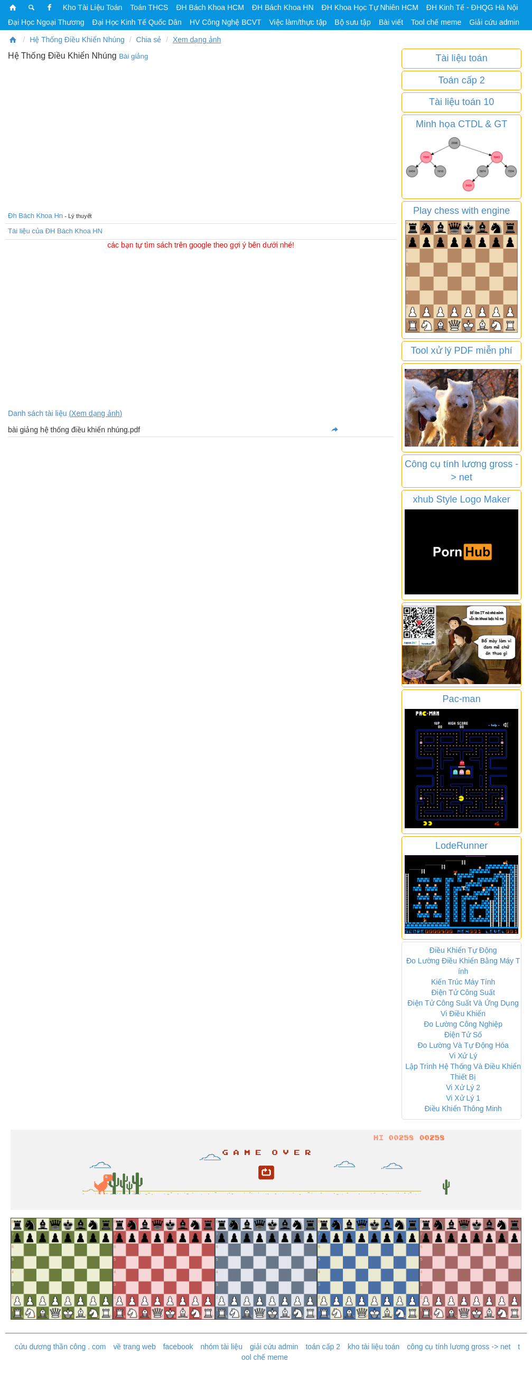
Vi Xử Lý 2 (463, 1087)
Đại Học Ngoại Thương (46, 22)
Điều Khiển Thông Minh (462, 1108)
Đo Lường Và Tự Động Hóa (463, 1045)
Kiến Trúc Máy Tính (463, 982)
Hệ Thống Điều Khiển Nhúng (77, 39)
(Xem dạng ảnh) (95, 413)
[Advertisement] (201, 135)
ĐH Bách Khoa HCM (210, 7)
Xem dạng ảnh (197, 39)
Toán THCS (149, 7)
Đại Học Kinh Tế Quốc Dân (136, 22)
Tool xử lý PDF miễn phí (461, 350)
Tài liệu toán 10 (461, 102)
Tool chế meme (436, 22)
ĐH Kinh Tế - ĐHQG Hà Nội (472, 7)
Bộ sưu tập (352, 22)
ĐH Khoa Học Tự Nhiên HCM (370, 7)
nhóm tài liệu (221, 1346)
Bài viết (391, 22)
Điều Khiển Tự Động (463, 950)
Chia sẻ (149, 39)
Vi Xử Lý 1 (463, 1098)
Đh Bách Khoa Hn (35, 216)
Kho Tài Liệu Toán (93, 7)
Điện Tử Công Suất (462, 992)
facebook (178, 1346)
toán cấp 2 (322, 1346)
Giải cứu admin (494, 22)
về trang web (134, 1346)
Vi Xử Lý (463, 1056)
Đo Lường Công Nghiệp (463, 1024)
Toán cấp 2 (461, 80)
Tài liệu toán (462, 58)
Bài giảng (133, 56)
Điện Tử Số (463, 1034)
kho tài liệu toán (373, 1346)
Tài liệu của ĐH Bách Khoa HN (55, 231)
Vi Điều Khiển (463, 1013)
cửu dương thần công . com (60, 1346)
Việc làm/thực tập (298, 22)
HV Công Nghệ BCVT (226, 22)
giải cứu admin (274, 1346)
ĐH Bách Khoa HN (283, 7)
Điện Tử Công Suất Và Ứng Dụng (463, 1003)
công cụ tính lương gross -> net (458, 1346)
